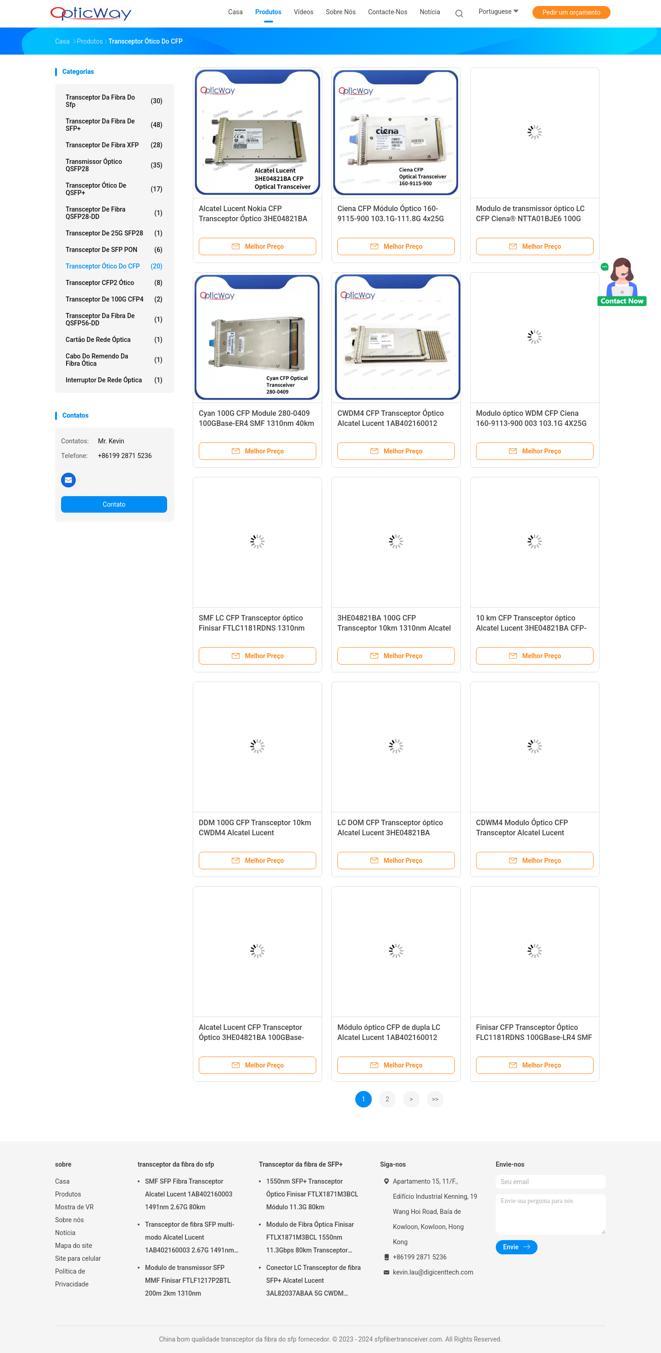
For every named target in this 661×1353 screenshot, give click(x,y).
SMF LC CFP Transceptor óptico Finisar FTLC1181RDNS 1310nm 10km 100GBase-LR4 (252, 628)
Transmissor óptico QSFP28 (114, 165)
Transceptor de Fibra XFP (114, 145)
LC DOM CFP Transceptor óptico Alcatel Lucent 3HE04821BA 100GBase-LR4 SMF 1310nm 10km (395, 832)
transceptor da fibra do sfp (114, 101)
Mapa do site (73, 1245)
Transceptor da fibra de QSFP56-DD (114, 319)
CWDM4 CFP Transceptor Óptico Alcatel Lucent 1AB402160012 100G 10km (390, 423)
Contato (114, 504)
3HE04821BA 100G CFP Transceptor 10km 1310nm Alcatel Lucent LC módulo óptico (394, 628)
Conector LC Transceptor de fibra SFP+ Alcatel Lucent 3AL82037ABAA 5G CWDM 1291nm (313, 1282)
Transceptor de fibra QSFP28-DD (114, 213)
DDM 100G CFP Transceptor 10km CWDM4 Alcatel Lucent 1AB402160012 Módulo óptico (255, 832)
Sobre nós (69, 1220)
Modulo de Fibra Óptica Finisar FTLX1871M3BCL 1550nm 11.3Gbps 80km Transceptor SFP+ (310, 1239)
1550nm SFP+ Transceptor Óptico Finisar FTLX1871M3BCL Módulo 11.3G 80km (312, 1194)
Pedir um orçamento (572, 12)
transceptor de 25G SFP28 (114, 233)
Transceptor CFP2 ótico (114, 282)
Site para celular (78, 1258)
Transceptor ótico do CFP (114, 266)
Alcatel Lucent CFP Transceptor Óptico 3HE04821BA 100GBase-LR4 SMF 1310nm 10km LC (251, 1037)
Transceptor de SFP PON (114, 249)
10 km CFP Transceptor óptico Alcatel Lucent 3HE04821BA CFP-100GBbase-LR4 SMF (531, 628)
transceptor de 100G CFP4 (114, 299)
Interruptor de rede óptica (114, 380)
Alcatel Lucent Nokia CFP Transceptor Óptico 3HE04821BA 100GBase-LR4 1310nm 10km (253, 218)
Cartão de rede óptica (114, 339)
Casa (62, 1181)
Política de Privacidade (72, 1278)
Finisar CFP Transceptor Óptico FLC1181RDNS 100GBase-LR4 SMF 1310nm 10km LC (534, 1037)
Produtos (68, 1194)
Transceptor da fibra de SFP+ (114, 124)
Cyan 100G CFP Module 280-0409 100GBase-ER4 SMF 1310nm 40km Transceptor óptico (256, 423)
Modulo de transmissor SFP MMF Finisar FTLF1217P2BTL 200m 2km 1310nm (188, 1280)
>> (435, 1099)
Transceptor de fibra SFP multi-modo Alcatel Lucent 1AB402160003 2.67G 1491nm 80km (190, 1239)
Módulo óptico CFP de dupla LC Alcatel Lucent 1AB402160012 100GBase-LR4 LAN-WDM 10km (390, 1037)
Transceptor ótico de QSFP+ (114, 189)
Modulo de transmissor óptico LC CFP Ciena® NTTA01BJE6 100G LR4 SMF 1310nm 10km (530, 218)
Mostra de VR (74, 1207)
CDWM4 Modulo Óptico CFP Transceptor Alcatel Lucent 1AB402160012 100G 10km (522, 832)
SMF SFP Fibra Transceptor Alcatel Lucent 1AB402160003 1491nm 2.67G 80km (188, 1194)
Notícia (65, 1232)
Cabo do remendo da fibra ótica (114, 359)
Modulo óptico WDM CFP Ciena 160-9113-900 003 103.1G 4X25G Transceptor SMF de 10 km (531, 423)
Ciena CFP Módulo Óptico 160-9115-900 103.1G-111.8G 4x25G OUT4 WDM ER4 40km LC (390, 218)
